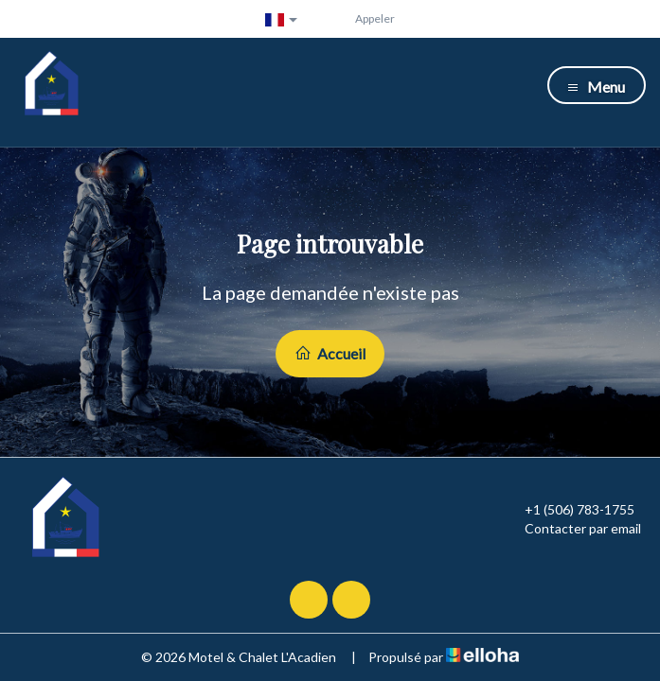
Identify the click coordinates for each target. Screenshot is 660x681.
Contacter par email (572, 528)
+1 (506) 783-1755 (568, 509)
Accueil (330, 353)
